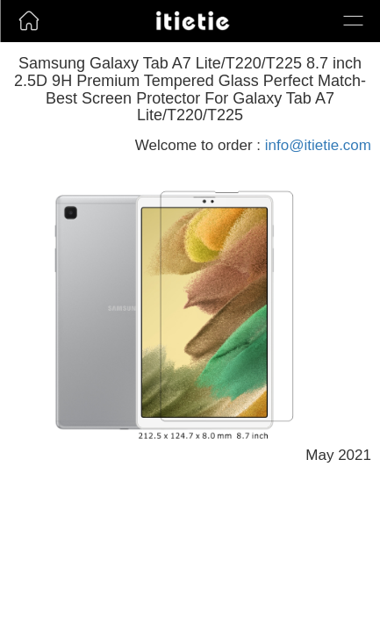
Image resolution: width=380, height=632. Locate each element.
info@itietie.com (318, 145)
